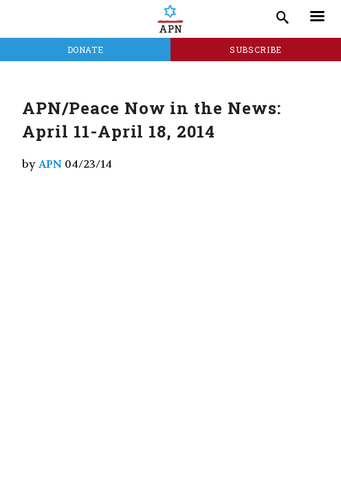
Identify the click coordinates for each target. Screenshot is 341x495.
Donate (85, 49)
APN (50, 164)
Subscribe (256, 49)
